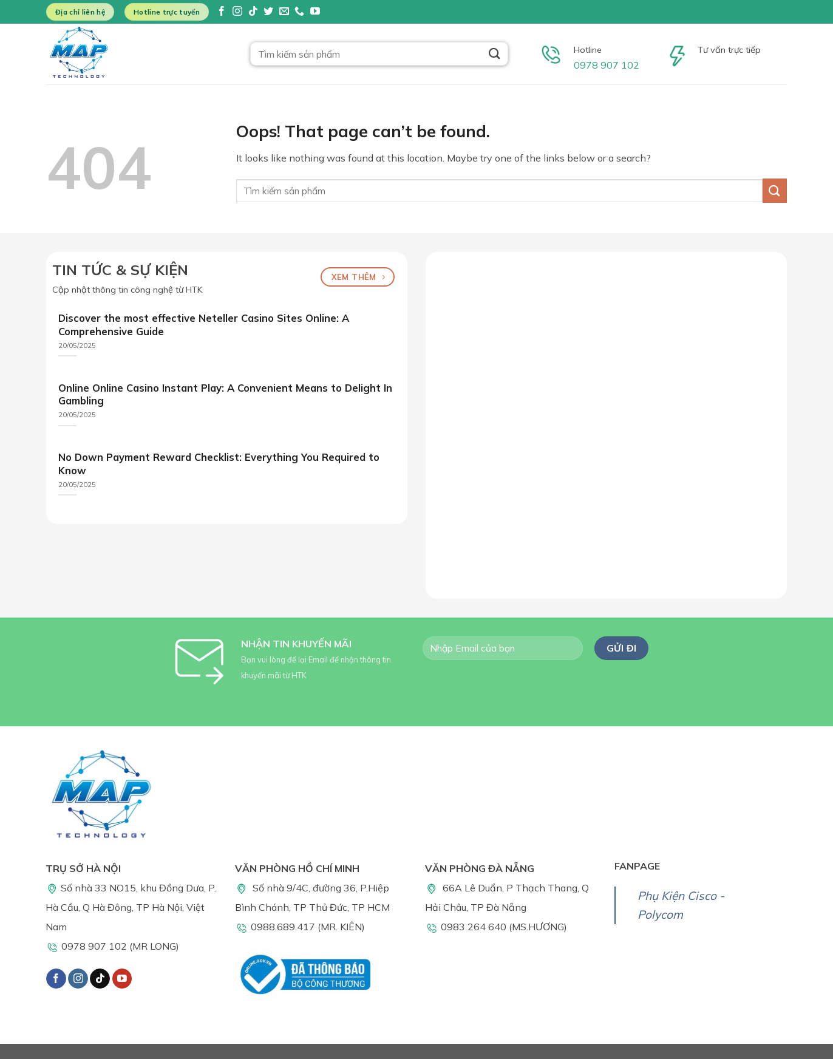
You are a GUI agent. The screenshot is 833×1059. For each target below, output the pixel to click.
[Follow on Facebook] (221, 12)
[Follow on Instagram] (237, 12)
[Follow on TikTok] (253, 12)
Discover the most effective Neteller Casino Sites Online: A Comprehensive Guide (203, 325)
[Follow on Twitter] (268, 12)
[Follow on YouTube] (315, 12)
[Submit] (495, 54)
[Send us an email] (284, 12)
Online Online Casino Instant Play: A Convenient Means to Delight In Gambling (225, 394)
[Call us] (299, 12)
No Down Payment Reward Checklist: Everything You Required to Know (218, 464)
